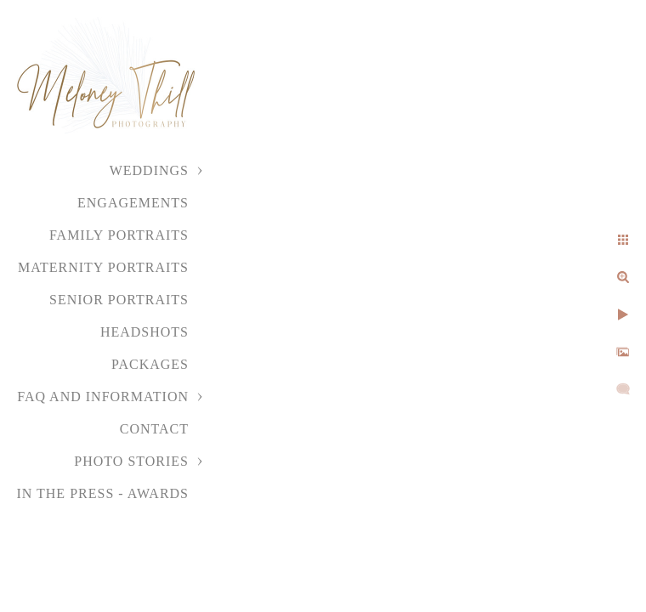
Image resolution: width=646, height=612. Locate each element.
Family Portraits (119, 235)
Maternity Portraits (103, 267)
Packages (150, 364)
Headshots (144, 332)
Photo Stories (131, 461)
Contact (154, 429)
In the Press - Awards (102, 493)
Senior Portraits (119, 299)
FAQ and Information (103, 396)
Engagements (133, 203)
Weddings (149, 170)
